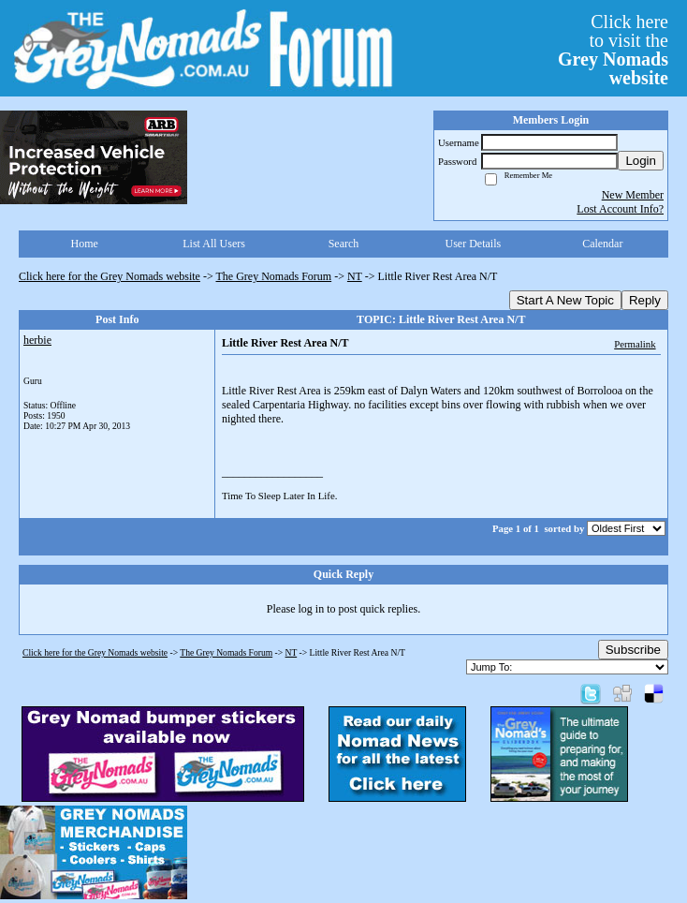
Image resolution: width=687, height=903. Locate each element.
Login (640, 161)
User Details (474, 243)
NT (354, 276)
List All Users (214, 243)
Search (344, 243)
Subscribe (633, 650)
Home (84, 243)
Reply (645, 300)
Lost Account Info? (620, 208)
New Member (633, 194)
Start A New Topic (565, 300)
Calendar (602, 243)
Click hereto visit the (613, 49)
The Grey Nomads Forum (274, 276)
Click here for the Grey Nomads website (109, 276)
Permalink (634, 343)
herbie (37, 340)
